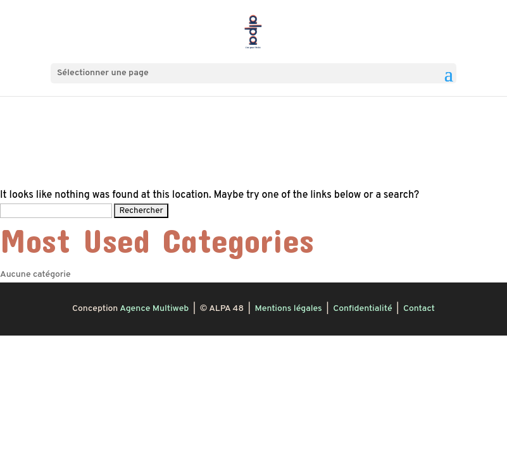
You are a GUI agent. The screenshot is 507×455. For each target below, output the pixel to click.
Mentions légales (288, 308)
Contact (419, 308)
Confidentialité (362, 308)
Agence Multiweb (154, 308)
